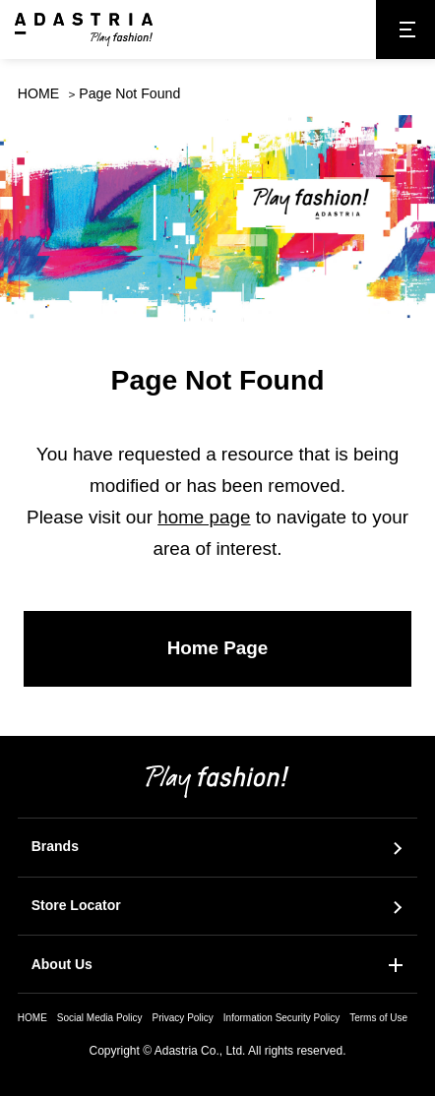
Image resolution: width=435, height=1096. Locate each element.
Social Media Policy (100, 1017)
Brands (55, 846)
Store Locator (76, 905)
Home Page (218, 648)
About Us (62, 964)
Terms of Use (378, 1017)
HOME (38, 93)
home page (203, 517)
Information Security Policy (281, 1017)
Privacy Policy (183, 1017)
